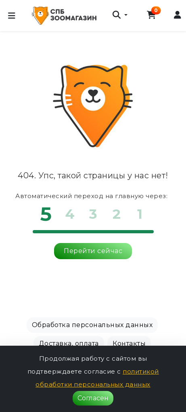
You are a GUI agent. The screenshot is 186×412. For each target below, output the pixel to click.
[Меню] (12, 15)
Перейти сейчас (93, 251)
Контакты (129, 343)
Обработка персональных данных (92, 325)
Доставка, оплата (69, 343)
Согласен (93, 398)
